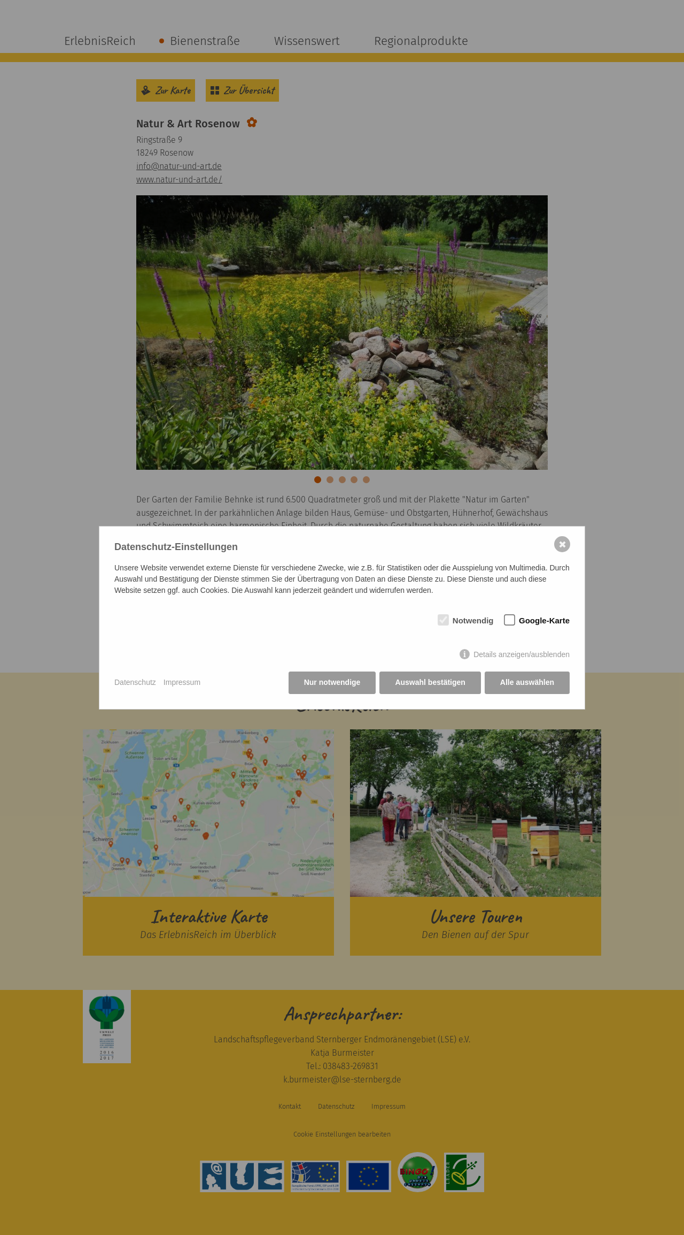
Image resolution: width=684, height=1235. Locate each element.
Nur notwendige (332, 682)
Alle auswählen (527, 682)
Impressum (182, 682)
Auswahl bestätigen (430, 682)
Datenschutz (135, 682)
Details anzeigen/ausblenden (521, 654)
